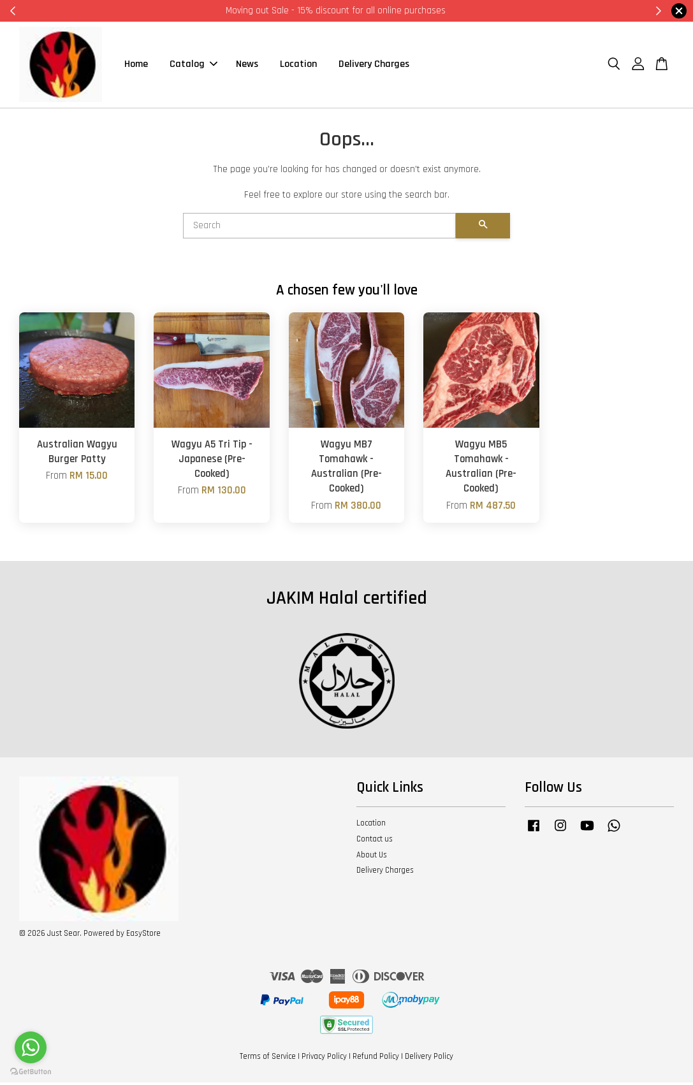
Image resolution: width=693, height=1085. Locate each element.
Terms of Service (268, 1058)
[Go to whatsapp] (31, 1047)
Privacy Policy (324, 1058)
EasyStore (143, 935)
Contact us (374, 841)
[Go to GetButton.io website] (30, 1072)
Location (298, 65)
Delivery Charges (374, 65)
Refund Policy (376, 1058)
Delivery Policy (429, 1058)
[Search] (319, 227)
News (247, 65)
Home (136, 65)
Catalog (193, 65)
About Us (371, 857)
